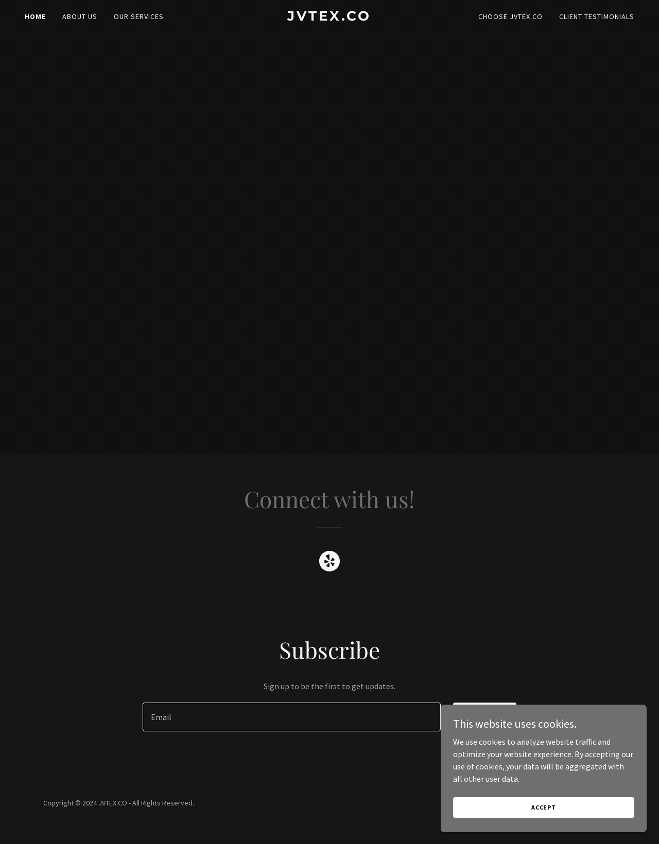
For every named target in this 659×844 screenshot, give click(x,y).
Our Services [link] (139, 16)
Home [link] (35, 16)
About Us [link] (79, 16)
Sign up (485, 717)
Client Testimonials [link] (596, 16)
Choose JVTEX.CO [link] (510, 16)
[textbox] (291, 717)
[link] (329, 17)
